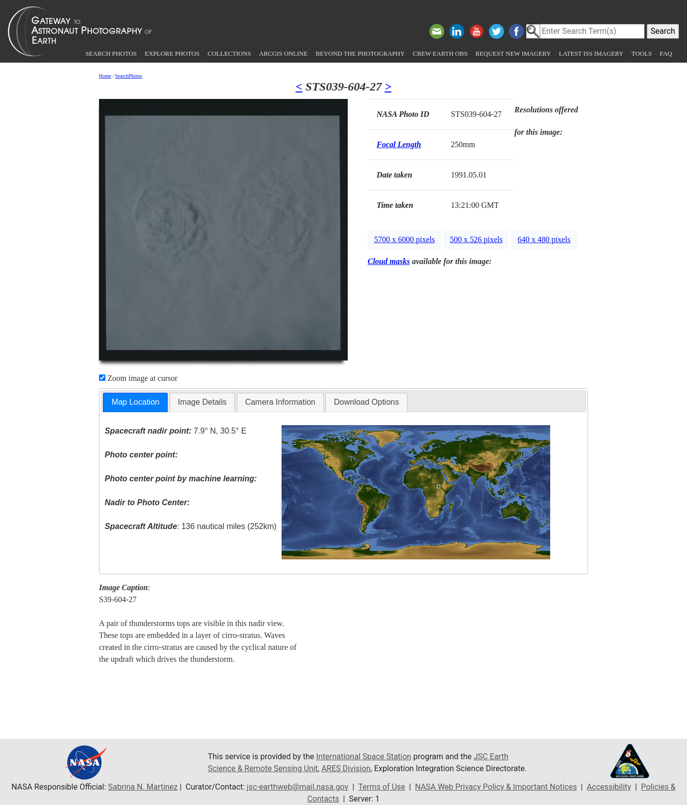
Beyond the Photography (359, 53)
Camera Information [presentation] (280, 402)
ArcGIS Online (283, 53)
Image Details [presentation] (202, 402)
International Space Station (364, 756)
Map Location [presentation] (135, 402)
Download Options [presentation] (366, 402)
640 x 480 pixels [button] (543, 239)
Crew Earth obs (440, 53)
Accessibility (609, 787)
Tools (641, 53)
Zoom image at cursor (138, 378)
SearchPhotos (128, 76)
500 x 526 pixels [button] (476, 239)
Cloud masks (389, 261)
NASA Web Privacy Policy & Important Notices (496, 787)
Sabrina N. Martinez (142, 787)
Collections (229, 53)
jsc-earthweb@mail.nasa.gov (297, 787)
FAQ (666, 53)
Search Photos (111, 53)
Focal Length (399, 144)
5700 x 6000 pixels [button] (404, 239)
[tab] (135, 402)
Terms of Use (381, 787)
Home (105, 76)
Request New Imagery (513, 53)
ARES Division (346, 768)
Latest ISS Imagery (591, 53)
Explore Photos (172, 53)
